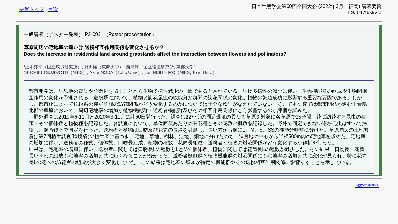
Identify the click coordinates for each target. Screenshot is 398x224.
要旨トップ (31, 9)
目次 (53, 9)
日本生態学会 (367, 185)
